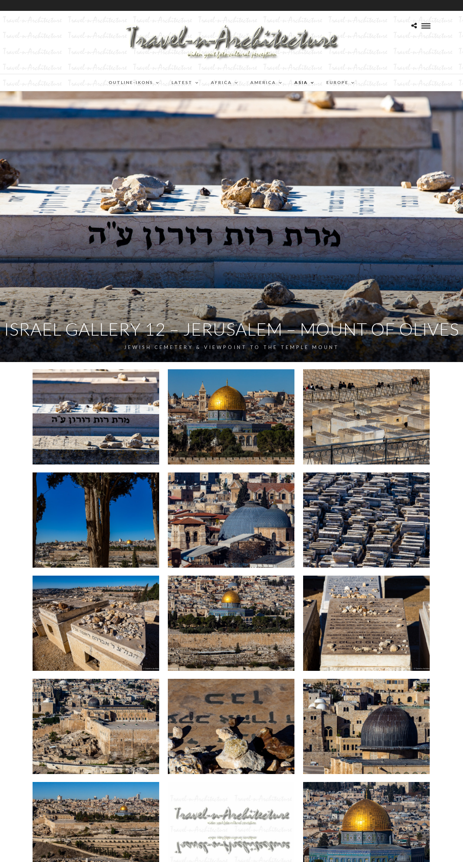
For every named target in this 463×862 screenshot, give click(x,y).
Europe (337, 82)
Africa (221, 82)
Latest (181, 82)
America (263, 82)
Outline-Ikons (131, 82)
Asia (301, 82)
